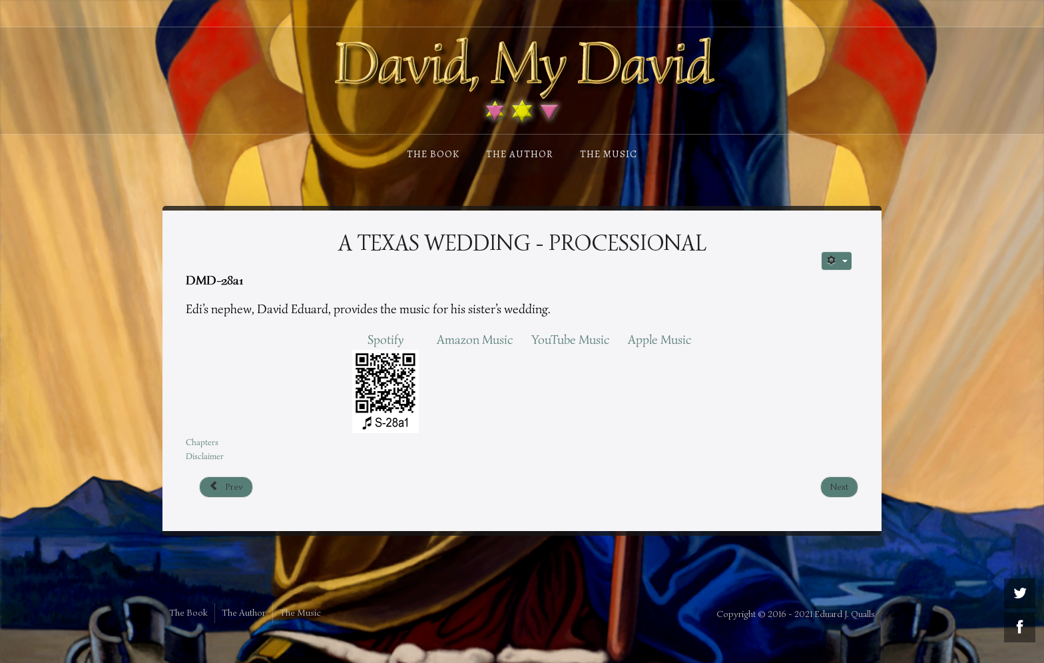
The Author (519, 154)
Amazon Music (475, 339)
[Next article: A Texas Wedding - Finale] (839, 487)
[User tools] (837, 261)
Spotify (385, 339)
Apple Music (660, 339)
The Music (608, 154)
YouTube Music (570, 339)
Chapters (202, 442)
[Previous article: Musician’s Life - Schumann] (226, 487)
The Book (433, 154)
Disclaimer (205, 456)
